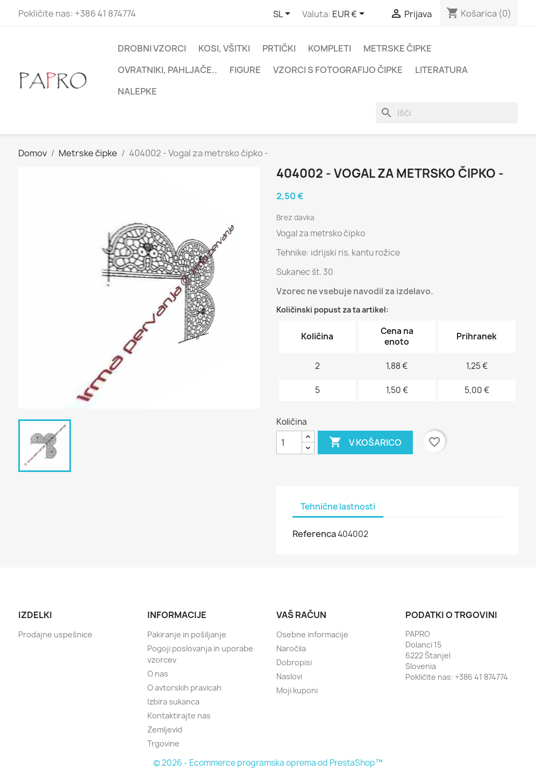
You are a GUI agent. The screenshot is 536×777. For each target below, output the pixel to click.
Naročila (291, 648)
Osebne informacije (312, 634)
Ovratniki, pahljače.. (167, 70)
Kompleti (329, 48)
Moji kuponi (297, 690)
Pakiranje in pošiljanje (186, 634)
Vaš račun (301, 615)
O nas (157, 674)
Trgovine (163, 743)
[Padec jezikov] (283, 14)
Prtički (279, 48)
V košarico (365, 442)
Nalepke (137, 91)
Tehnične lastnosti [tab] (338, 506)
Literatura (441, 70)
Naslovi (289, 676)
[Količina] (289, 442)
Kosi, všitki (224, 48)
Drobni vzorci (152, 48)
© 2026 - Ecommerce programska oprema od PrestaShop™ (268, 762)
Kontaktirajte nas (179, 715)
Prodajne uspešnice (55, 634)
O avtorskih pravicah (184, 687)
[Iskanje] (447, 113)
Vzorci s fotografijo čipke (338, 70)
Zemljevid (164, 729)
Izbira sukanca (173, 701)
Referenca (314, 533)
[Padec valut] (350, 14)
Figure (245, 70)
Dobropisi (294, 662)
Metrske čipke (397, 48)
